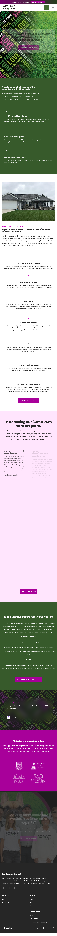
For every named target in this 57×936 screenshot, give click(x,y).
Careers (32, 906)
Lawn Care (5, 899)
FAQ (31, 902)
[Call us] (46, 7)
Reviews (32, 899)
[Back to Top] (53, 928)
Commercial (5, 906)
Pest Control (5, 902)
